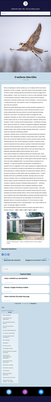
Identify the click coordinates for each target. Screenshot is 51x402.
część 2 (21, 210)
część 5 (35, 210)
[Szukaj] (48, 13)
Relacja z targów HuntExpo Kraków (16, 287)
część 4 (30, 210)
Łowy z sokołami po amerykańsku (16, 278)
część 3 (26, 210)
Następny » (33, 303)
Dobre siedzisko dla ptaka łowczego (16, 296)
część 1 (17, 210)
